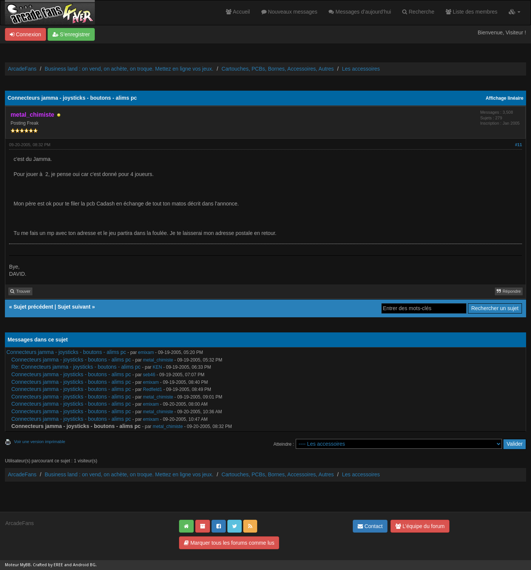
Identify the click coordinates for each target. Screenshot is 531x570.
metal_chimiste (158, 360)
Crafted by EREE (48, 564)
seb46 (149, 374)
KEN (157, 367)
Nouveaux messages (289, 12)
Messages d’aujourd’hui (360, 12)
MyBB (25, 564)
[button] (514, 11)
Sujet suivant (73, 307)
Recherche (418, 12)
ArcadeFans (22, 69)
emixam (146, 352)
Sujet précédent (33, 307)
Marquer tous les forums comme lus (229, 543)
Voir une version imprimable (39, 441)
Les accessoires (361, 69)
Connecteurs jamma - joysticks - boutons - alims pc (66, 352)
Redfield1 (152, 389)
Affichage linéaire (504, 98)
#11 (518, 144)
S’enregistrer (71, 34)
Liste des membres (471, 12)
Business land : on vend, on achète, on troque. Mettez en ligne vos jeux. (129, 69)
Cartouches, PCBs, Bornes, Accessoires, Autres (278, 69)
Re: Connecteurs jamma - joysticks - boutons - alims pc (75, 367)
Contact (370, 526)
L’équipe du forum (420, 526)
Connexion (25, 34)
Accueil (238, 12)
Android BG (84, 564)
